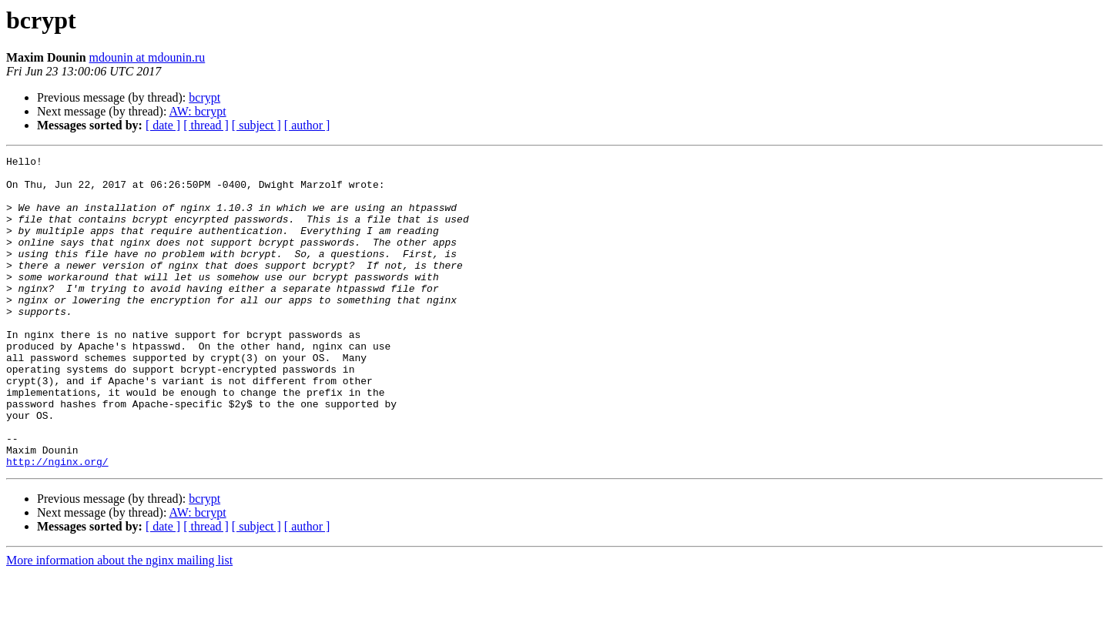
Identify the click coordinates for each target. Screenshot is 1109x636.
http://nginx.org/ (57, 524)
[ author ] (307, 125)
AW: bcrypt (197, 111)
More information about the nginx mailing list (119, 622)
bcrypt (204, 97)
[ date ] (163, 125)
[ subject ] (256, 125)
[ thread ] (206, 125)
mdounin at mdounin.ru (147, 57)
